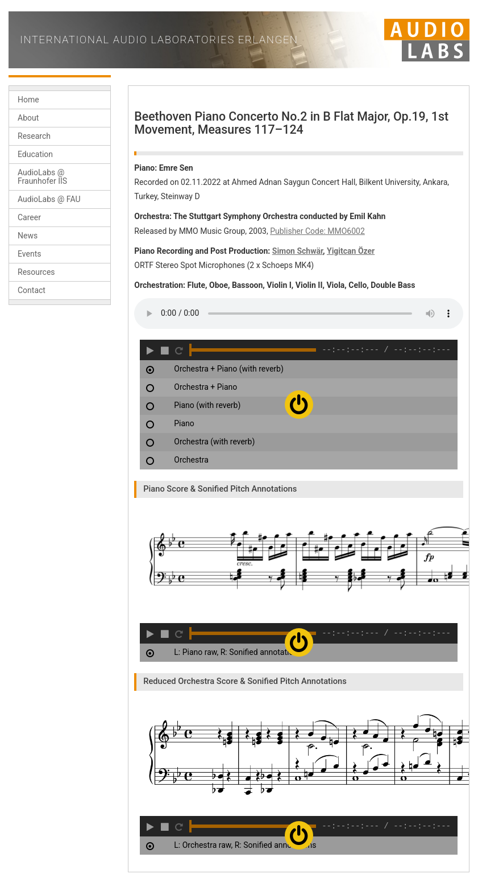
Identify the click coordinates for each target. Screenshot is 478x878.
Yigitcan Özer (351, 250)
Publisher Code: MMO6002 (317, 231)
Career (29, 217)
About (28, 117)
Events (29, 253)
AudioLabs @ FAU (49, 199)
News (28, 235)
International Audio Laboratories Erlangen (159, 40)
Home (28, 99)
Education (35, 154)
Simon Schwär (297, 250)
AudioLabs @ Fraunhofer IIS (42, 177)
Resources (36, 272)
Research (34, 136)
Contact (31, 290)
